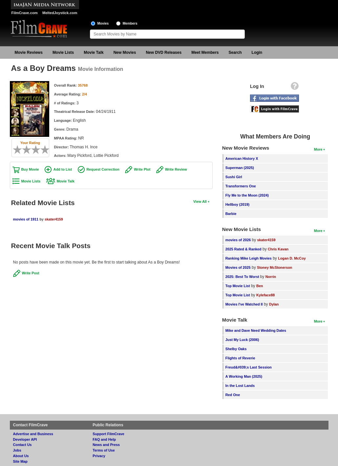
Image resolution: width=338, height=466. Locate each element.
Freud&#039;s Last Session (248, 367)
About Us (21, 456)
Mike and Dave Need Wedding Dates (255, 330)
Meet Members (205, 52)
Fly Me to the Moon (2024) (247, 195)
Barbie (231, 214)
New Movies (125, 52)
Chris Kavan (278, 249)
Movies (103, 23)
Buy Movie (30, 169)
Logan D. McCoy (292, 258)
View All (200, 201)
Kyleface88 (265, 295)
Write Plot (142, 169)
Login (257, 52)
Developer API (25, 439)
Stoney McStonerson (274, 267)
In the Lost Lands (240, 386)
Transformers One (240, 186)
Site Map (20, 461)
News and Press (106, 445)
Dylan (274, 304)
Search (235, 52)
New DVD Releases (163, 52)
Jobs (17, 450)
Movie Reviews (29, 52)
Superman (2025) (239, 168)
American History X (241, 158)
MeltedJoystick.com (59, 13)
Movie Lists (63, 52)
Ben (259, 286)
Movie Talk (93, 52)
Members (130, 23)
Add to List (62, 169)
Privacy (99, 456)
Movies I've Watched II (244, 304)
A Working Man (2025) (243, 376)
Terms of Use (104, 450)
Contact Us (22, 445)
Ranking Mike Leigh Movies (248, 258)
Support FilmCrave (108, 434)
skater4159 (54, 219)
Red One (232, 395)
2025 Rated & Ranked (243, 249)
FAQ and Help (104, 439)
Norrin (270, 277)
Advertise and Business (33, 434)
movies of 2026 (238, 240)
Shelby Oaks (236, 349)
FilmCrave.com (24, 13)
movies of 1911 (25, 219)
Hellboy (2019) (237, 204)
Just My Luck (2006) (242, 340)
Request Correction (103, 169)
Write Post (30, 273)
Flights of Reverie (240, 358)
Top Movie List (237, 286)
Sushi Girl (233, 177)
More (318, 149)
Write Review (176, 169)
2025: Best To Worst (242, 277)
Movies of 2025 (238, 267)
